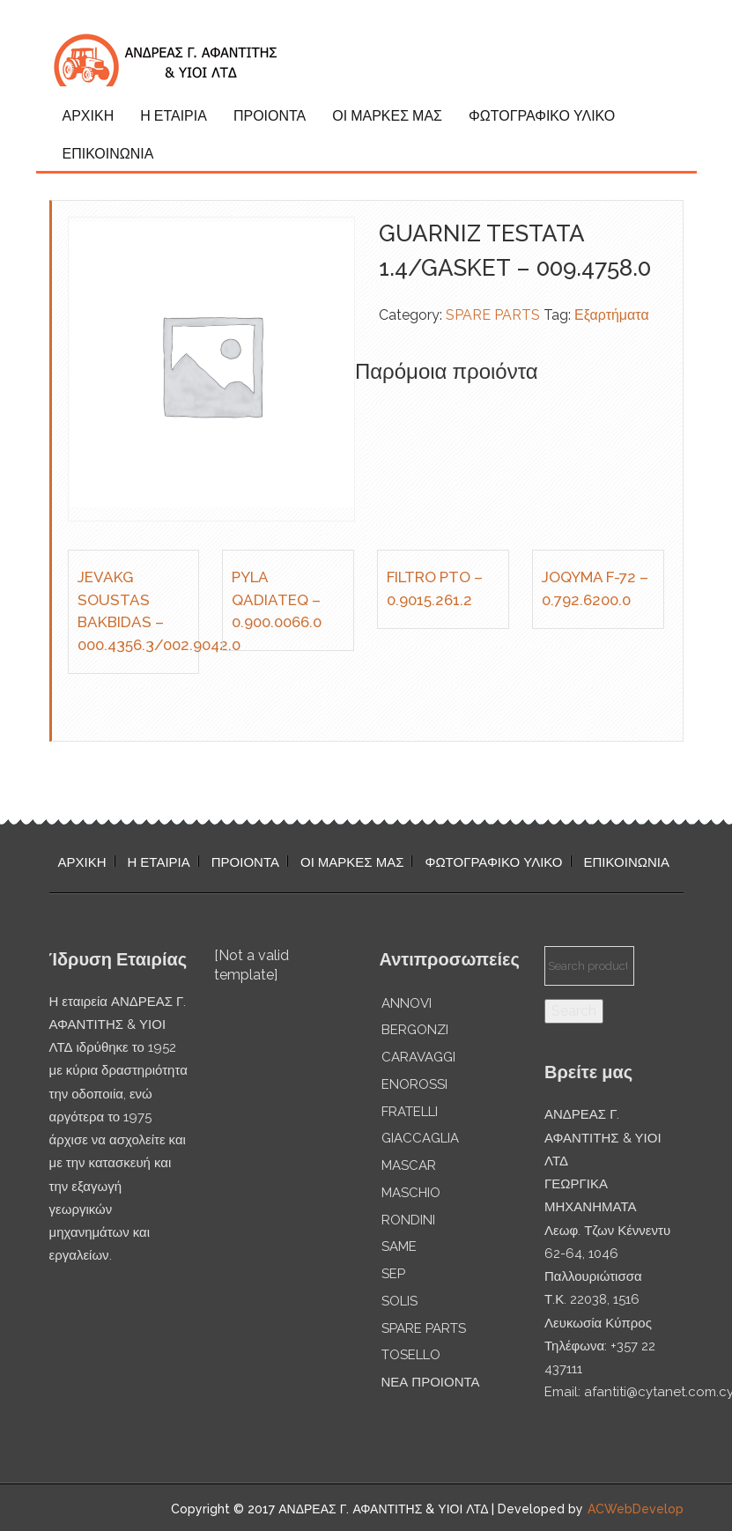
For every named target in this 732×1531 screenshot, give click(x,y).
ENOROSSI (414, 1084)
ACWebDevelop (636, 1509)
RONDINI (408, 1220)
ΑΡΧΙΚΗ (89, 115)
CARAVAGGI (418, 1057)
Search (573, 1010)
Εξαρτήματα (611, 315)
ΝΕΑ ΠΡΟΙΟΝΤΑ (430, 1382)
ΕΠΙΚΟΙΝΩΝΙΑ (108, 153)
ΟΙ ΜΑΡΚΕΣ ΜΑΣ (387, 115)
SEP (393, 1274)
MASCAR (408, 1165)
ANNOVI (406, 1003)
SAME (399, 1246)
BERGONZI (414, 1030)
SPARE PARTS (493, 315)
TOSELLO (410, 1355)
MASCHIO (410, 1193)
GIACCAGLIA (420, 1138)
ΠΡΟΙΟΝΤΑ (269, 115)
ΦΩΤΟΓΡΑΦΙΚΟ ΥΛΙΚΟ (542, 115)
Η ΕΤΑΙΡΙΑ (173, 115)
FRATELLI (409, 1112)
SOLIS (399, 1301)
